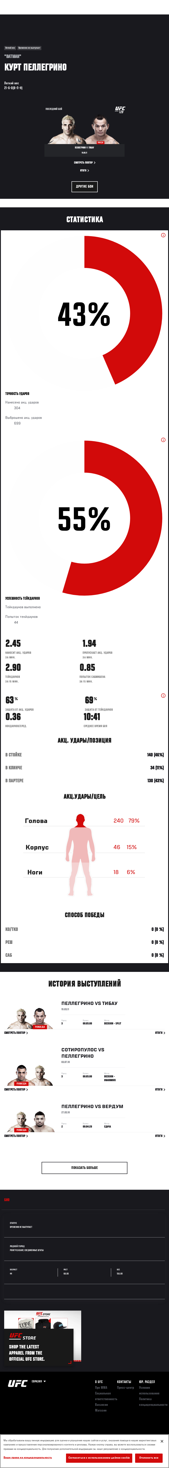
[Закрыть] (162, 1441)
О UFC (99, 1382)
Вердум (112, 1107)
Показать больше (84, 1168)
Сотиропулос (79, 1051)
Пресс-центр (125, 1388)
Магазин (143, 16)
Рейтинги (33, 16)
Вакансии (101, 1405)
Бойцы (51, 16)
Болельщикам (95, 16)
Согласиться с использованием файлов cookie (99, 1458)
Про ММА (101, 1388)
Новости (69, 16)
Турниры (13, 16)
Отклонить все (149, 1458)
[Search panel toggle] (154, 16)
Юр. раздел (147, 1382)
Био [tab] (7, 1200)
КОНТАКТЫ (124, 1382)
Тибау (110, 1004)
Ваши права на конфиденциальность (28, 1457)
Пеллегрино (77, 1004)
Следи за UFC (121, 16)
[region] (84, 1451)
